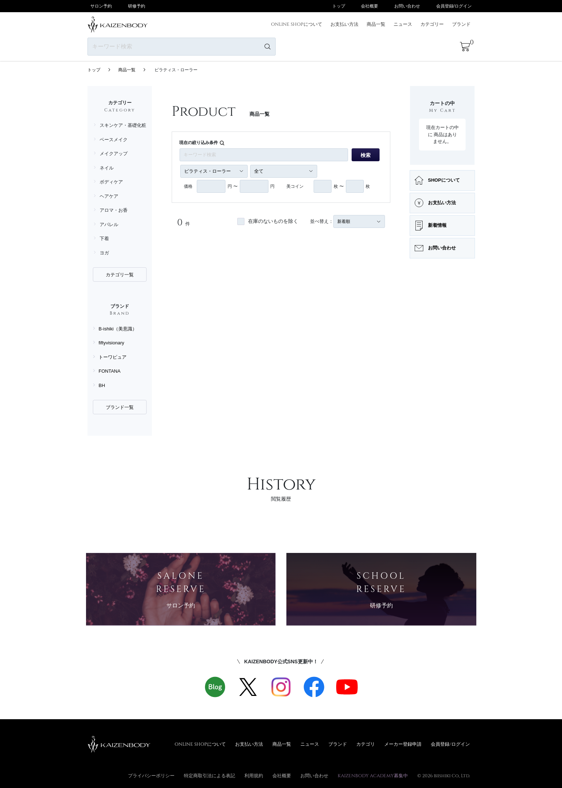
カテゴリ (365, 744)
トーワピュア (113, 357)
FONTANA (109, 371)
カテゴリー (432, 24)
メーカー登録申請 (403, 744)
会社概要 (369, 6)
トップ (338, 6)
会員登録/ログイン (454, 6)
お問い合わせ (407, 6)
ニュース (403, 24)
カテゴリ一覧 (120, 274)
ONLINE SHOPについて (296, 24)
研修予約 (136, 6)
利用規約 (253, 775)
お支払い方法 (344, 24)
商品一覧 (376, 24)
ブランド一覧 (120, 407)
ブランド (461, 24)
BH (102, 385)
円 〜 (232, 186)
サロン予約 (101, 6)
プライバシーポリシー (151, 775)
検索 (366, 155)
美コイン (295, 186)
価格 (188, 186)
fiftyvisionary (111, 342)
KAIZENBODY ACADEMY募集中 (373, 775)
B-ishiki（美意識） (118, 328)
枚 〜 (338, 186)
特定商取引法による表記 (209, 775)
